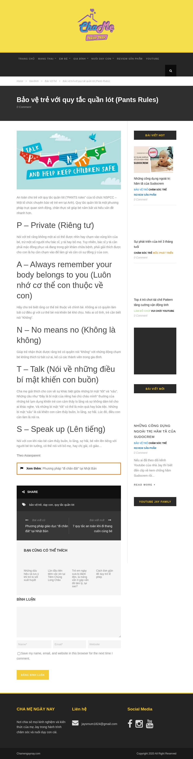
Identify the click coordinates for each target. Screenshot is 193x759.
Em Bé (63, 58)
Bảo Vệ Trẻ (50, 81)
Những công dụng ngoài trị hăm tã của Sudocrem (155, 431)
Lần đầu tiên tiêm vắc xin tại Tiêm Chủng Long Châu (56, 575)
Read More (144, 484)
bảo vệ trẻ (35, 504)
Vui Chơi (156, 311)
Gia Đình (79, 58)
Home (20, 81)
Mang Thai (45, 58)
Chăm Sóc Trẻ (158, 189)
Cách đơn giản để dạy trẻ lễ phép (104, 574)
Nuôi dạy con (101, 58)
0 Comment (24, 107)
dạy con (48, 504)
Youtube (152, 58)
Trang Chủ (26, 58)
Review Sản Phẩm (129, 58)
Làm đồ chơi (142, 311)
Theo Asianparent (28, 455)
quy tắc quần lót (64, 504)
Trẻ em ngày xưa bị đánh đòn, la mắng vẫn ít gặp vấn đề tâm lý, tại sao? (80, 578)
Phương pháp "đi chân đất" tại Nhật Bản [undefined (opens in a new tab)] (70, 468)
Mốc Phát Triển (163, 253)
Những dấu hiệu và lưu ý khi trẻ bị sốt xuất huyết (31, 575)
